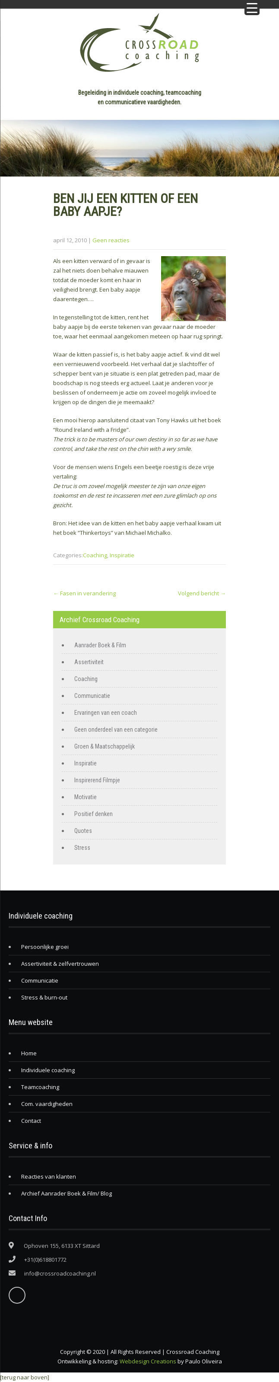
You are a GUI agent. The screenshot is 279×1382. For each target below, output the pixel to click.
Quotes (83, 830)
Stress (82, 847)
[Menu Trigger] (252, 7)
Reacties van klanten (48, 1176)
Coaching (95, 555)
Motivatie (85, 797)
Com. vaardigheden (47, 1104)
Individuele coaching (48, 1070)
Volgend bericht (202, 593)
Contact (31, 1121)
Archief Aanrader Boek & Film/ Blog (66, 1193)
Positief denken (93, 813)
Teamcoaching (40, 1087)
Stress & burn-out (44, 997)
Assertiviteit (89, 662)
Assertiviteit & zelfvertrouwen (60, 963)
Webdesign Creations (148, 1361)
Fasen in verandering (84, 593)
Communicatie (92, 695)
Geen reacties (111, 240)
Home (29, 1053)
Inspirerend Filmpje (97, 780)
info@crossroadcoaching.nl (60, 1273)
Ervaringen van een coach (105, 712)
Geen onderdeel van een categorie (116, 729)
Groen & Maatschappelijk (104, 746)
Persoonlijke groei (45, 947)
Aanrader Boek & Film (100, 645)
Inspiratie (122, 555)
